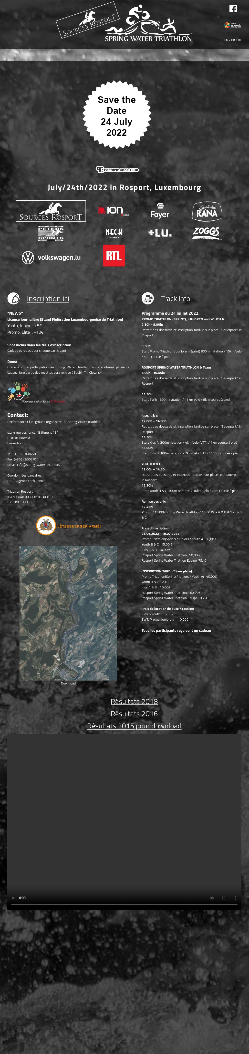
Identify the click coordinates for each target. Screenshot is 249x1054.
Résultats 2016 (134, 713)
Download (68, 683)
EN (226, 40)
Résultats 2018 (134, 701)
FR (233, 40)
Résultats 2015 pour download (134, 725)
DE (240, 40)
